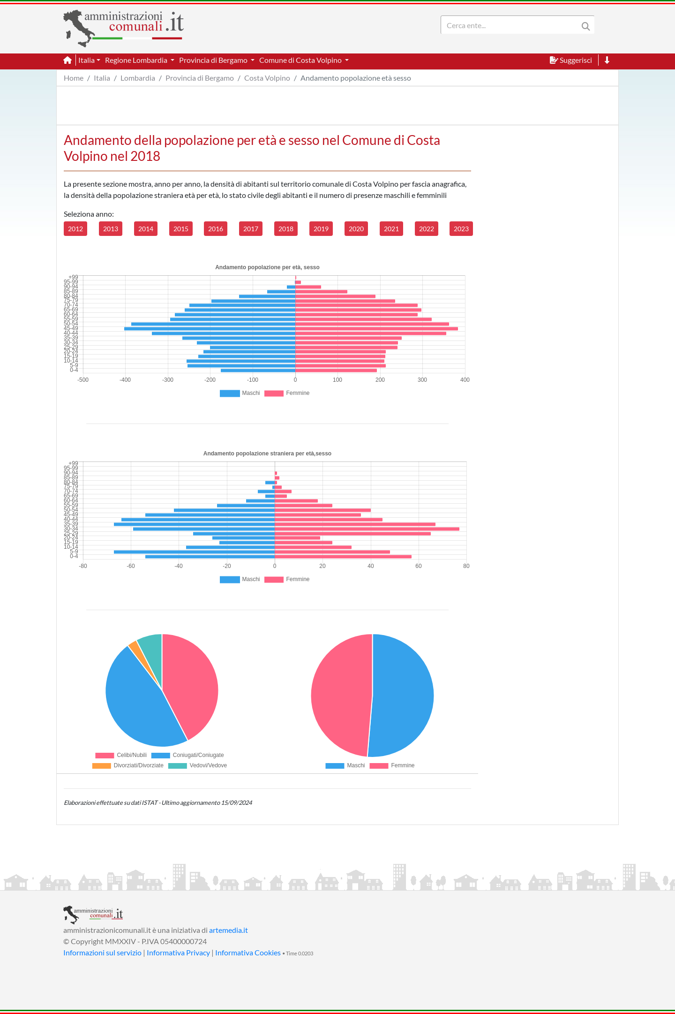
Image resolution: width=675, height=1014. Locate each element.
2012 (75, 229)
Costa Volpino (267, 77)
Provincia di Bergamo (199, 77)
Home (73, 77)
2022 (426, 229)
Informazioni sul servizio (102, 952)
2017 (250, 229)
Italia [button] (86, 59)
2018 (285, 229)
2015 (180, 229)
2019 (321, 229)
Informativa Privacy (178, 952)
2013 (110, 229)
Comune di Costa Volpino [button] (301, 59)
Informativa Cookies (248, 952)
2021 (391, 229)
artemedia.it (228, 929)
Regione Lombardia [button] (137, 59)
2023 (461, 229)
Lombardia (137, 77)
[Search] (511, 25)
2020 (356, 229)
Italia (102, 77)
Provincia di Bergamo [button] (214, 59)
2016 (215, 229)
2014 (145, 229)
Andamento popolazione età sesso (355, 77)
